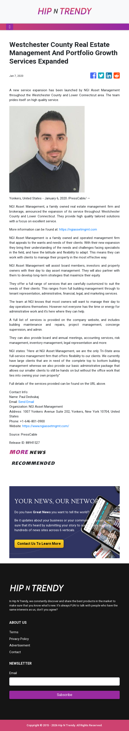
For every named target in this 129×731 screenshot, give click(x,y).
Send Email (26, 402)
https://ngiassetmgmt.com (78, 229)
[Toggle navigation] (9, 27)
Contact (15, 652)
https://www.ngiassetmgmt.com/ (45, 426)
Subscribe (64, 695)
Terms (13, 632)
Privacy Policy (19, 639)
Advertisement (19, 645)
